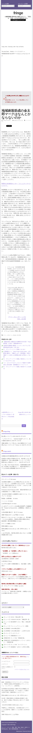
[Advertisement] (16, 34)
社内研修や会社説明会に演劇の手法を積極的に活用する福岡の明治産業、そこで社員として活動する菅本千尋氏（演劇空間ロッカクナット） (15, 690)
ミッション (5, 501)
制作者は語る (5, 729)
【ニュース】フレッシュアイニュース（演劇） (16, 626)
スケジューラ (22, 729)
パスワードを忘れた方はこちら (22, 669)
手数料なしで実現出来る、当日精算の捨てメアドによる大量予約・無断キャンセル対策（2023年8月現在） (16, 709)
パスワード (5, 664)
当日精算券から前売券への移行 (10, 558)
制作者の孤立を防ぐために (9, 547)
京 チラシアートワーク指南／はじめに (14, 349)
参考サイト (27, 727)
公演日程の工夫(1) (7, 561)
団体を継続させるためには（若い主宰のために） (15, 528)
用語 (16, 727)
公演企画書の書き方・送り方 (10, 512)
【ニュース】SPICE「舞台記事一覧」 (13, 617)
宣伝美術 (19, 335)
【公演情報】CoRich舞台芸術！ (12, 628)
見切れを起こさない (7, 571)
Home (11, 51)
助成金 (14, 335)
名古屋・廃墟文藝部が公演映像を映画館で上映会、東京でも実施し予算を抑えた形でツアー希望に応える (15, 700)
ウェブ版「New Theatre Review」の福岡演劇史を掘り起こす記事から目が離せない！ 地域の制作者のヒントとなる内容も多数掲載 (16, 466)
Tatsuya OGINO (6, 120)
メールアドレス (6, 661)
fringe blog (6, 431)
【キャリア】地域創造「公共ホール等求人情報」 (16, 647)
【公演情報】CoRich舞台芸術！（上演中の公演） (17, 631)
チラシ (5, 335)
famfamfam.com (12, 722)
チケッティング (6, 479)
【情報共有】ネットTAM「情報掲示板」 (14, 638)
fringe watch (7, 451)
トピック (9, 727)
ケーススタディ (19, 51)
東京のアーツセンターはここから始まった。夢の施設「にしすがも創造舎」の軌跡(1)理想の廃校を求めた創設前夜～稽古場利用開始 (16, 519)
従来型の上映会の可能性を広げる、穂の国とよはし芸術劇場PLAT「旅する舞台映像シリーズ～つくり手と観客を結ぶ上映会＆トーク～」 (16, 460)
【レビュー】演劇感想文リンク (12, 635)
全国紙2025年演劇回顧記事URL (10, 456)
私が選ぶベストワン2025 (8, 436)
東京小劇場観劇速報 (13, 729)
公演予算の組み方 (6, 503)
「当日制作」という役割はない (10, 553)
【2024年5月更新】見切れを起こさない (12, 705)
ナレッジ (4, 727)
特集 (13, 727)
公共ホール (9, 335)
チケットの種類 (6, 523)
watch (22, 727)
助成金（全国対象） (7, 498)
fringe (18, 13)
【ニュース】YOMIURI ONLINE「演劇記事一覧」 (16, 619)
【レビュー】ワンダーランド (11, 633)
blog (19, 727)
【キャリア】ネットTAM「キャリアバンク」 (15, 644)
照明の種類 (5, 526)
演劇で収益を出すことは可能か (10, 515)
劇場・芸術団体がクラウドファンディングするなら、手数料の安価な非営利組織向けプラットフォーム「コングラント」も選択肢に (15, 684)
